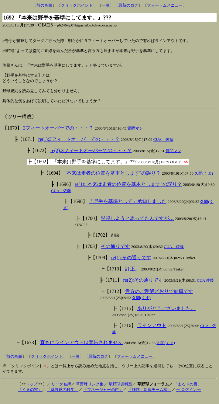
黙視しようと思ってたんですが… (137, 225)
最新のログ (128, 5)
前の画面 (44, 5)
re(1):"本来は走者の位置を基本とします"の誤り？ (128, 191)
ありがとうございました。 (166, 316)
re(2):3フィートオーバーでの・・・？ (91, 158)
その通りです (115, 253)
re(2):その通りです (143, 287)
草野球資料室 (120, 391)
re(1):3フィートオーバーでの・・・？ (79, 146)
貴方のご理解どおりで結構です (159, 298)
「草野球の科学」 (62, 397)
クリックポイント (77, 5)
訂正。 (132, 276)
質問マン (135, 136)
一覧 (106, 5)
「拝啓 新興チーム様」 (149, 397)
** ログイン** (188, 397)
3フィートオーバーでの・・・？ (58, 135)
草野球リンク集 (90, 391)
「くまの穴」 (30, 397)
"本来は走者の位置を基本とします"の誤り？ (112, 180)
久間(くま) (203, 181)
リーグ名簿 (61, 391)
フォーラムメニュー (165, 5)
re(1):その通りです (131, 265)
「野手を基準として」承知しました (127, 208)
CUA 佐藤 (163, 147)
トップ (31, 391)
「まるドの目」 (187, 391)
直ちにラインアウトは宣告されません (81, 350)
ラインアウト (151, 333)
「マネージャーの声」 (103, 397)
